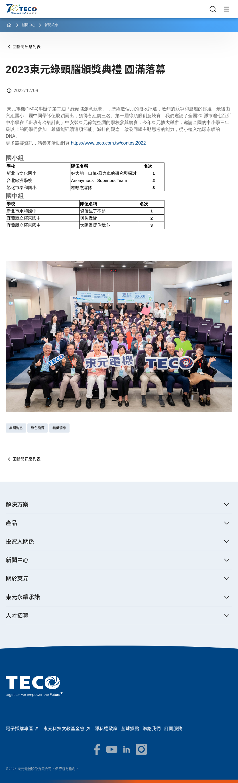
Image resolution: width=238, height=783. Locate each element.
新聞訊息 (51, 25)
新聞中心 (28, 25)
